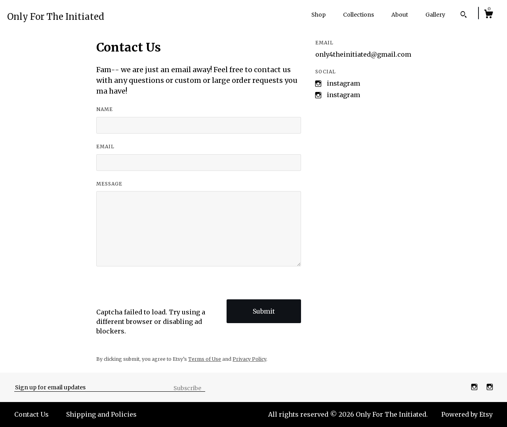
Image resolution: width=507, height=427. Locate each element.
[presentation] (156, 291)
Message (109, 184)
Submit (264, 311)
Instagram (343, 83)
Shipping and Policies (101, 414)
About (399, 14)
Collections (358, 14)
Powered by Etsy (467, 414)
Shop (318, 14)
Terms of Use (204, 359)
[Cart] (488, 15)
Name (104, 109)
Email (105, 146)
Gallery (435, 14)
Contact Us (31, 414)
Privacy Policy (249, 359)
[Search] (464, 15)
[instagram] (475, 387)
